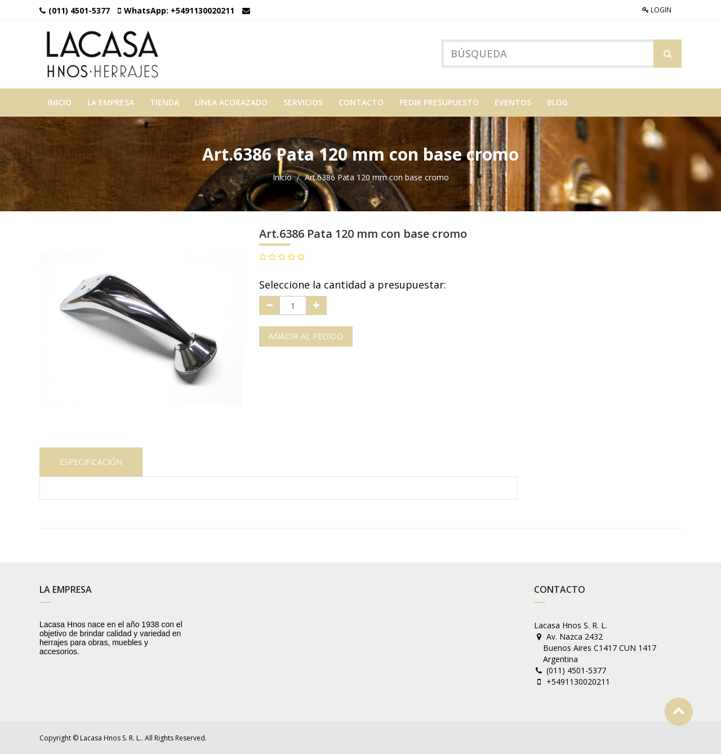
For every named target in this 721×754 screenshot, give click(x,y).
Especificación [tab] (91, 461)
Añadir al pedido (306, 336)
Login (656, 10)
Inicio (282, 177)
